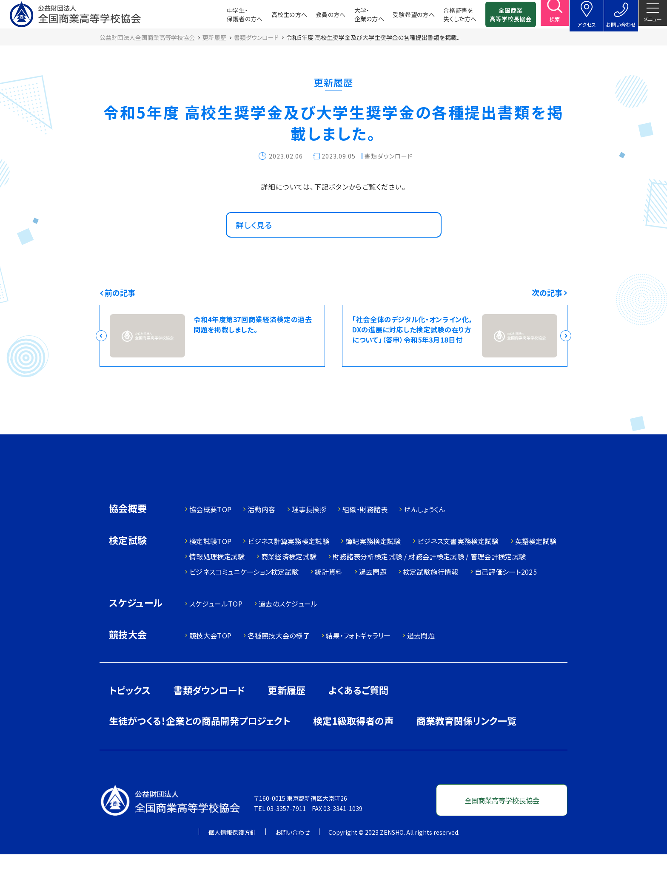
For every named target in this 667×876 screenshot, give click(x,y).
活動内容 (261, 531)
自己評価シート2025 (506, 593)
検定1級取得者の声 (353, 742)
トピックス (130, 711)
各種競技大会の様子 (279, 657)
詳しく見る (257, 238)
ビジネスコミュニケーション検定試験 (244, 593)
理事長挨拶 (309, 531)
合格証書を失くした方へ (449, 17)
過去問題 (373, 593)
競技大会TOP (210, 657)
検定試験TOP (210, 563)
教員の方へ (320, 17)
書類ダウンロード (209, 711)
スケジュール (135, 625)
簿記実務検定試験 (373, 563)
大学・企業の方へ (358, 17)
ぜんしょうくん (424, 531)
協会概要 (128, 530)
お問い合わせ (292, 854)
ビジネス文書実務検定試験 (458, 563)
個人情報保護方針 (232, 854)
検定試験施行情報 (431, 593)
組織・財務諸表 (365, 531)
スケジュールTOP (215, 625)
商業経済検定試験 (289, 578)
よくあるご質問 (358, 711)
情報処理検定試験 (217, 578)
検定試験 (128, 562)
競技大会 (128, 657)
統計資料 (328, 593)
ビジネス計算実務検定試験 (288, 563)
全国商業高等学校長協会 (500, 17)
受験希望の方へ (403, 17)
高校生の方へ (278, 17)
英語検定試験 (536, 563)
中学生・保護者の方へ (234, 17)
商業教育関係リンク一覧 (466, 742)
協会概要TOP (210, 531)
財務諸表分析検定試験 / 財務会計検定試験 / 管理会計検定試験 (429, 578)
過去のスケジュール (288, 625)
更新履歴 (286, 711)
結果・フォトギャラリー (358, 657)
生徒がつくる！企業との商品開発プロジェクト (199, 742)
